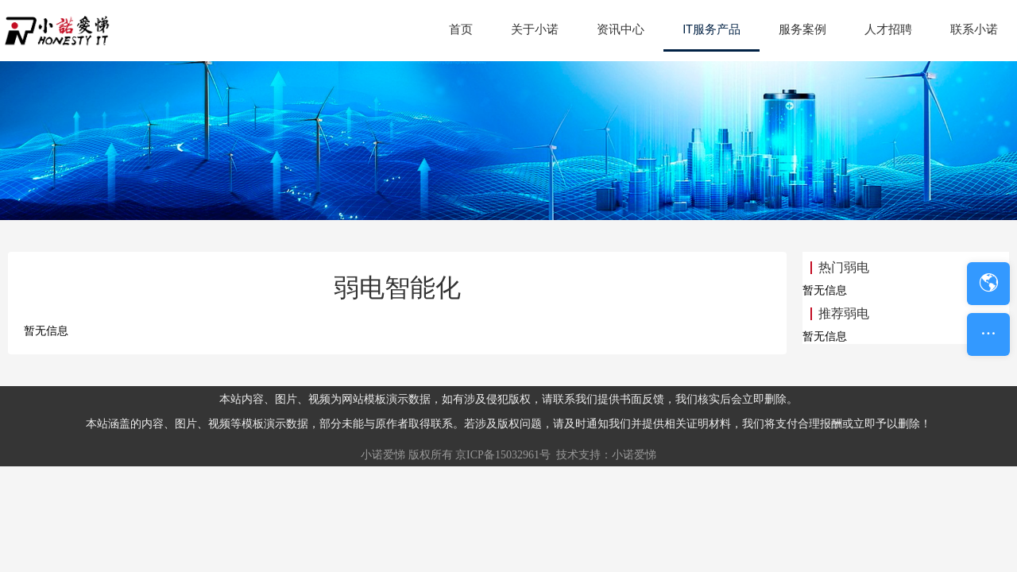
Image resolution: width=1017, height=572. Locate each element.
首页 (461, 29)
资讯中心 (620, 29)
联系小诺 (974, 29)
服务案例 (802, 29)
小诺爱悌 (383, 455)
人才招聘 (888, 29)
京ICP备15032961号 (503, 455)
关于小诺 (535, 29)
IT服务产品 (712, 29)
